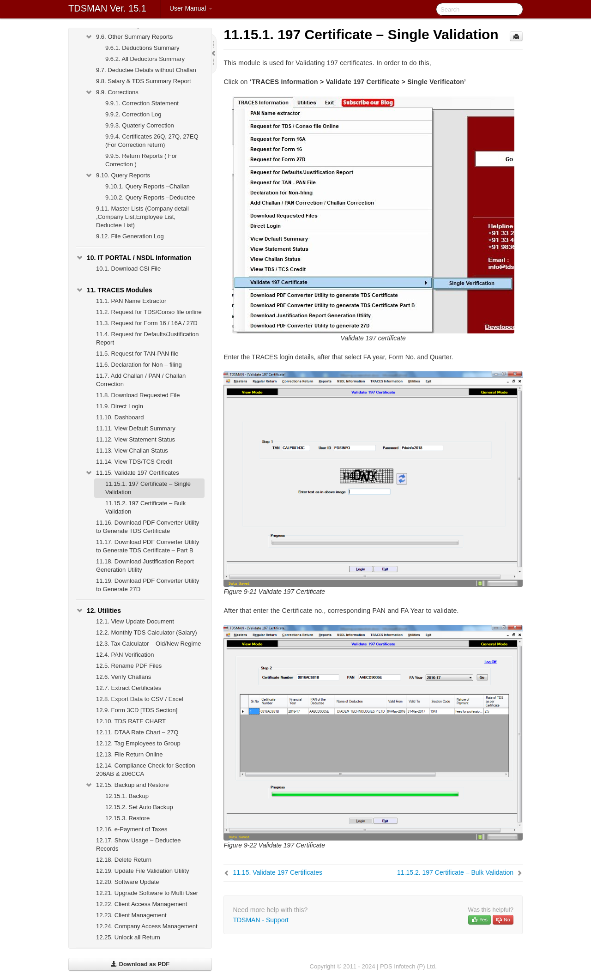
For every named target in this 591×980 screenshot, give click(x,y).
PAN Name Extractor (131, 300)
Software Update (127, 881)
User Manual (190, 8)
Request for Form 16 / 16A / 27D (147, 323)
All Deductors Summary (145, 58)
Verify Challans (123, 676)
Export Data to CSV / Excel (139, 699)
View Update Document (135, 621)
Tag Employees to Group (138, 743)
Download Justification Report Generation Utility (145, 565)
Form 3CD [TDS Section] (136, 710)
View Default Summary (135, 428)
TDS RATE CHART (131, 721)
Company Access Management (147, 926)
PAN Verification (125, 654)
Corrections (112, 92)
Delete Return (123, 859)
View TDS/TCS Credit (134, 461)
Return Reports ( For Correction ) (141, 160)
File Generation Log (130, 236)
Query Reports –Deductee (150, 197)
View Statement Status (135, 439)
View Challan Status (132, 450)
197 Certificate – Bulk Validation (145, 507)
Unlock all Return (128, 937)
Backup (127, 795)
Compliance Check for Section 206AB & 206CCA (145, 769)
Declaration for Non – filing (139, 364)
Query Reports (117, 175)
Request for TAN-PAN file (137, 353)
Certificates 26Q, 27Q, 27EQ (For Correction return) (152, 140)
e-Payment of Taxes (131, 829)
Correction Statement (142, 103)
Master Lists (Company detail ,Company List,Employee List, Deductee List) (142, 217)
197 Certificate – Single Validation (148, 488)
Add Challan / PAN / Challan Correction (141, 379)
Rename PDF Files (129, 665)
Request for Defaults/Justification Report (147, 338)
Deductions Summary (142, 47)
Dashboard (120, 417)
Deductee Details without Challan (146, 70)
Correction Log (133, 114)
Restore (127, 818)
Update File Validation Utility (142, 870)
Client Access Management (141, 904)
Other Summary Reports (129, 36)
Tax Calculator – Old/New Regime (148, 643)
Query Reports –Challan (147, 186)
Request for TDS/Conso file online (149, 312)
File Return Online (129, 754)
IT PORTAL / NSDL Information (133, 257)
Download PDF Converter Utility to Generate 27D (147, 585)
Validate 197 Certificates (132, 472)
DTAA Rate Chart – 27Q (137, 732)
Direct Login (119, 406)
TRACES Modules (114, 290)
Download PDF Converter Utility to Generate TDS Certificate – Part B (147, 546)
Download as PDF (140, 964)
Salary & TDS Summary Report (143, 81)
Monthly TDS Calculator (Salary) (146, 632)
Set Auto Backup (139, 807)
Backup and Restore (127, 785)
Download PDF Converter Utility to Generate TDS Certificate (147, 526)
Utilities (98, 610)
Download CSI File (128, 268)
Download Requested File (138, 395)
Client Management (131, 915)
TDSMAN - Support (261, 920)
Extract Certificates (129, 687)
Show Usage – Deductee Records (138, 844)
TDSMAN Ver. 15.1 (107, 8)
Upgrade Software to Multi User (147, 892)
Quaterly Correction (139, 125)
